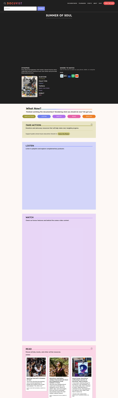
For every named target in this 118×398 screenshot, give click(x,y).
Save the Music (63, 134)
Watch (59, 116)
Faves (40, 90)
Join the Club (109, 3)
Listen (44, 116)
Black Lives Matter (44, 88)
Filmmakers (82, 3)
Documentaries (72, 3)
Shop (100, 3)
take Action (29, 116)
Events (90, 3)
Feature (41, 83)
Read (74, 116)
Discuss (89, 116)
